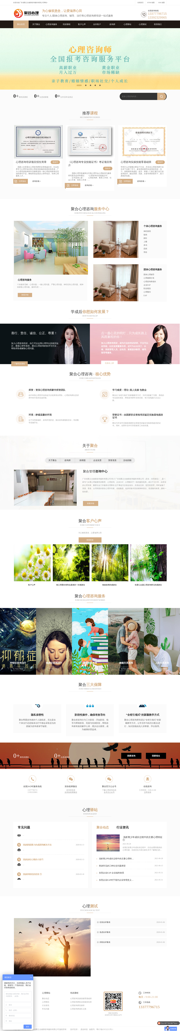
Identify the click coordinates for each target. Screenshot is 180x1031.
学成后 (90, 312)
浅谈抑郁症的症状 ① (32, 876)
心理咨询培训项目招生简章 (31, 162)
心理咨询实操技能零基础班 (136, 162)
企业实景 (97, 460)
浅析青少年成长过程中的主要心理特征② (115, 860)
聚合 (90, 521)
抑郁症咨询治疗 (18, 663)
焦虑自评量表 (105, 932)
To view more (18, 669)
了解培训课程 (19, 364)
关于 (90, 445)
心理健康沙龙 (149, 278)
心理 (90, 810)
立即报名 (22, 181)
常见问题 (24, 827)
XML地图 (161, 2)
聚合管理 (95, 471)
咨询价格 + (36, 181)
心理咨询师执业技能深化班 (81, 1002)
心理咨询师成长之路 (78, 1009)
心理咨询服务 (51, 24)
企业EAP (147, 285)
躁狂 (145, 238)
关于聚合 (36, 24)
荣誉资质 (112, 460)
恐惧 (145, 249)
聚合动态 (103, 827)
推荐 (90, 113)
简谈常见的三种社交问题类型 (111, 868)
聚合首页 (21, 24)
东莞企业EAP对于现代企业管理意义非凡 (115, 882)
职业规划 (147, 288)
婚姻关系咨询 (126, 663)
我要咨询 (131, 756)
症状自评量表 (105, 922)
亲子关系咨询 (90, 663)
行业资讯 (122, 827)
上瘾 (145, 242)
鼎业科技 (84, 1029)
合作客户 (97, 24)
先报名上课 (109, 363)
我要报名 (156, 756)
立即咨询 (147, 792)
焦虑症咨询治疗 (54, 663)
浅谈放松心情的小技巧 (33, 861)
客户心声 (82, 24)
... (23, 837)
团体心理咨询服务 (153, 269)
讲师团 (82, 460)
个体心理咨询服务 (153, 226)
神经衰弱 (147, 231)
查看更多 (90, 540)
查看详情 (25, 295)
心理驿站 (127, 24)
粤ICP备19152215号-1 (104, 1029)
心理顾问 (147, 292)
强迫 (145, 252)
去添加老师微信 (71, 792)
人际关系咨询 (162, 663)
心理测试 (143, 24)
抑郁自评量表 (105, 942)
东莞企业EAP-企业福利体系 (110, 875)
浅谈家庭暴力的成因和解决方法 (37, 847)
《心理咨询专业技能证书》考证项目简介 (90, 164)
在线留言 (140, 2)
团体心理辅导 (149, 275)
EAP (145, 296)
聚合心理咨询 (90, 209)
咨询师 (112, 24)
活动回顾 (127, 460)
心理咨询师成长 (150, 282)
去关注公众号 (109, 792)
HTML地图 (151, 2)
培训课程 (66, 24)
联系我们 (158, 24)
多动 (145, 245)
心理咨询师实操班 (77, 1005)
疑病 (145, 235)
